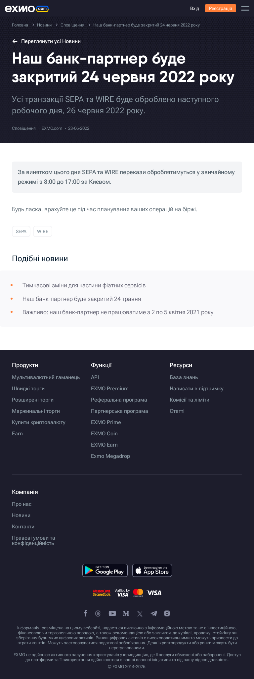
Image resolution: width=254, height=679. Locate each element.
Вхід (194, 8)
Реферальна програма (119, 400)
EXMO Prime (106, 422)
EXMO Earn (104, 445)
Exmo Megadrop (110, 456)
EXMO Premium (110, 388)
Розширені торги (33, 400)
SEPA (21, 231)
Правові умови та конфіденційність (33, 540)
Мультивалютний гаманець (46, 377)
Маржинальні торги (36, 411)
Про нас (21, 504)
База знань (184, 377)
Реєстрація (220, 8)
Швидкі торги (28, 388)
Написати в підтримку (197, 388)
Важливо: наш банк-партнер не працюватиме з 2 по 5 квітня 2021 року (117, 312)
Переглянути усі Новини (46, 41)
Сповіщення (24, 128)
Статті (177, 411)
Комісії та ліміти (189, 400)
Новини (21, 515)
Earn (17, 433)
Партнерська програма (119, 411)
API (95, 377)
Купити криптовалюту (38, 422)
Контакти (23, 526)
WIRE (42, 231)
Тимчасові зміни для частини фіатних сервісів (84, 285)
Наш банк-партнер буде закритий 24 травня (81, 298)
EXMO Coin (104, 433)
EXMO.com (52, 128)
